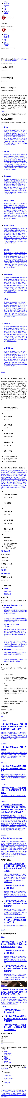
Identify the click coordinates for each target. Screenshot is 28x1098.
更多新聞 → (4, 930)
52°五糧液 (4, 60)
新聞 (5, 10)
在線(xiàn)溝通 (4, 560)
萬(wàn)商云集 (21, 1067)
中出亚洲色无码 (8, 1093)
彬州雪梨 (9, 60)
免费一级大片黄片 (18, 1093)
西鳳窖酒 (14, 60)
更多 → (2, 716)
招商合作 (6, 1056)
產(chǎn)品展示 (8, 1055)
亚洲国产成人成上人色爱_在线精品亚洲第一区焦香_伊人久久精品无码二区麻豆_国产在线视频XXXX (13, 1092)
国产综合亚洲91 (14, 1095)
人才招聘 (6, 13)
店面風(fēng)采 (7, 1059)
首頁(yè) (6, 2)
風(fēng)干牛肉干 (18, 59)
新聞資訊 (6, 1058)
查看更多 (3, 372)
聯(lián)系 (6, 11)
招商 (5, 8)
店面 (5, 6)
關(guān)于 (6, 3)
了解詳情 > (3, 111)
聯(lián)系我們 (7, 1062)
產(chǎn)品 (6, 5)
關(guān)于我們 (7, 1053)
